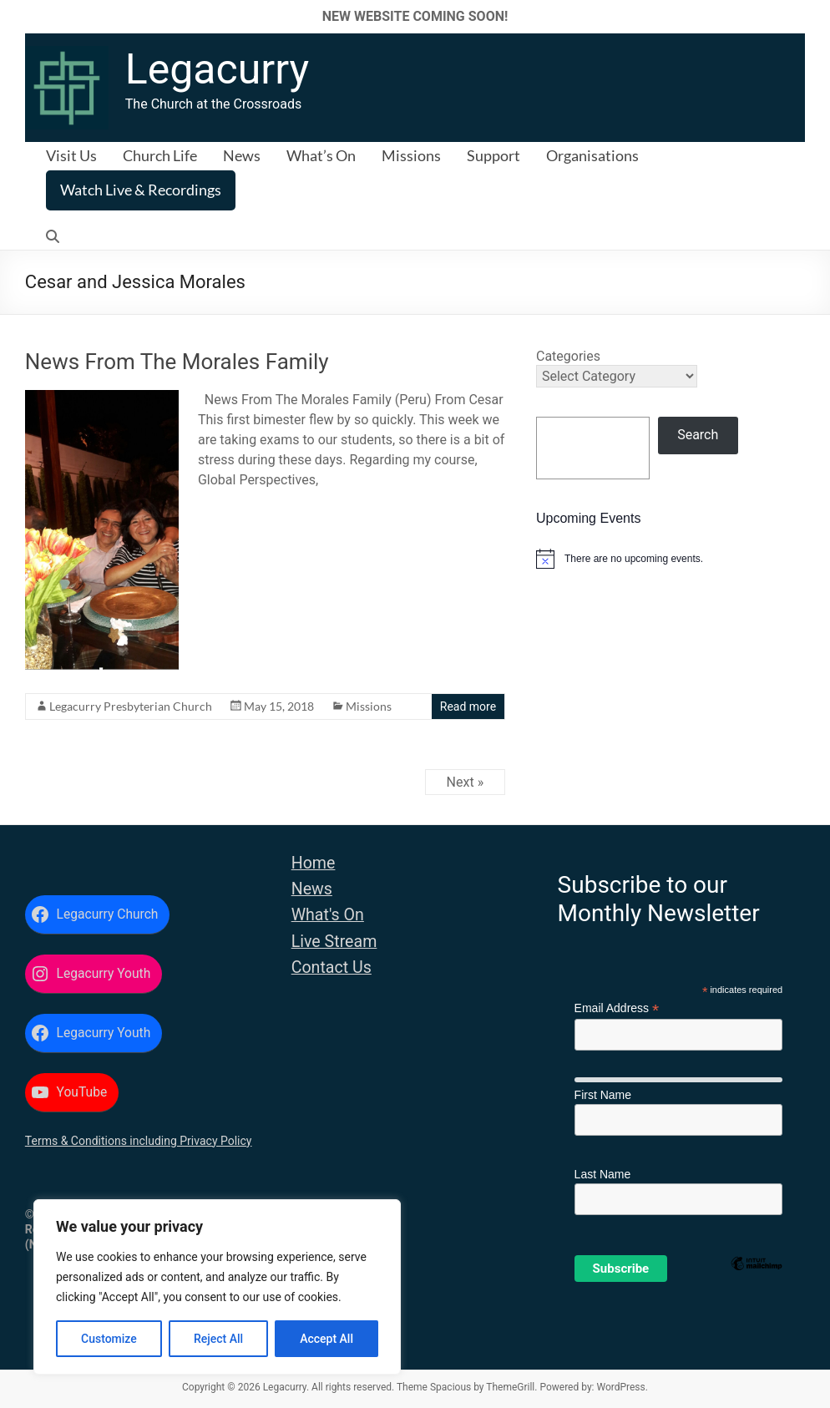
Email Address (617, 1008)
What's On (327, 914)
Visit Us (71, 155)
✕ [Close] (812, 16)
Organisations (592, 155)
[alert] (670, 559)
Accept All (326, 1338)
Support (493, 155)
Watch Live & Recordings (140, 189)
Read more (468, 706)
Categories (568, 356)
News (242, 155)
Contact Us (331, 967)
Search (697, 435)
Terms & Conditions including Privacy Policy (138, 1140)
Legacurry (217, 69)
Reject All (218, 1338)
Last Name (602, 1174)
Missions (411, 155)
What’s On (321, 155)
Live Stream (334, 941)
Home (313, 863)
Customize (109, 1338)
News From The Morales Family (177, 361)
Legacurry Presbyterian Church (130, 706)
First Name (602, 1095)
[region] (217, 1287)
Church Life (160, 155)
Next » (465, 782)
